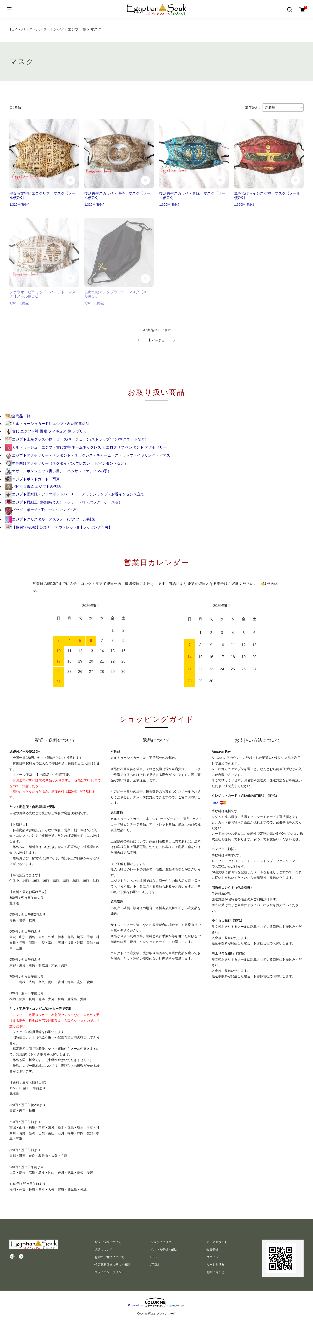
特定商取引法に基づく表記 (112, 1264)
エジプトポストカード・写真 (32, 479)
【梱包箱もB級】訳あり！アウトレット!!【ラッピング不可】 (58, 527)
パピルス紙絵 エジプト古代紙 (33, 487)
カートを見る (215, 1264)
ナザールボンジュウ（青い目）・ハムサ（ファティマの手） (58, 471)
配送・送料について (107, 1242)
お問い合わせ (215, 1272)
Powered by (156, 1302)
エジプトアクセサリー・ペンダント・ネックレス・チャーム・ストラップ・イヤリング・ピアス (87, 455)
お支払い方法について (109, 1257)
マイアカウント (216, 1242)
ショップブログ (160, 1242)
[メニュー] (9, 9)
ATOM (154, 1264)
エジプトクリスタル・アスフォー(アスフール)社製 (50, 519)
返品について (103, 1249)
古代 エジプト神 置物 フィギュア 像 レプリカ (46, 431)
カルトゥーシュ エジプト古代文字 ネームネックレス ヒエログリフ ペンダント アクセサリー (86, 447)
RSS (153, 1257)
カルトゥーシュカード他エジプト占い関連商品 (47, 424)
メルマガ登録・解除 (163, 1249)
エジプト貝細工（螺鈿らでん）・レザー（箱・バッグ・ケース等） (63, 502)
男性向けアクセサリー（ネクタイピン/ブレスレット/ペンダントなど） (66, 463)
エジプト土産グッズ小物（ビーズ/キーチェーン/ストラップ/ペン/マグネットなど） (76, 439)
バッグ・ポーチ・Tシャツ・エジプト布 (41, 510)
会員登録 (212, 1249)
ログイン (212, 1257)
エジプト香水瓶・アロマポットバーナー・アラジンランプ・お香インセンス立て (74, 494)
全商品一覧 (17, 416)
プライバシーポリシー (109, 1272)
